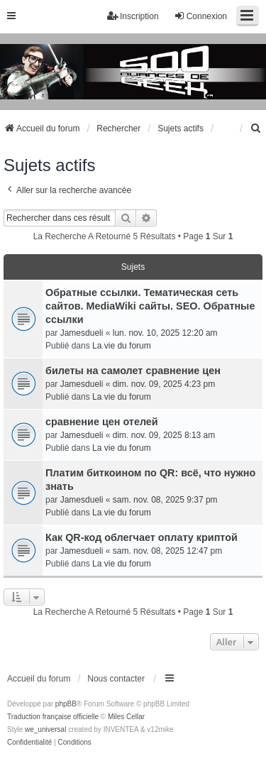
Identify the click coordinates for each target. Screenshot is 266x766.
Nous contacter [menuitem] (116, 679)
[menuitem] (256, 128)
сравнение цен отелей (101, 421)
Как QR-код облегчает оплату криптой (141, 537)
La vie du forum (121, 346)
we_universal (45, 729)
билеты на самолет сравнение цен (133, 370)
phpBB (66, 704)
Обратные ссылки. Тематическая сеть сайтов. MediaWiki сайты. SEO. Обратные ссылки (150, 306)
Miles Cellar (126, 717)
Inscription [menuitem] (133, 16)
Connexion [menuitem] (200, 16)
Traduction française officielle (53, 717)
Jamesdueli (82, 333)
